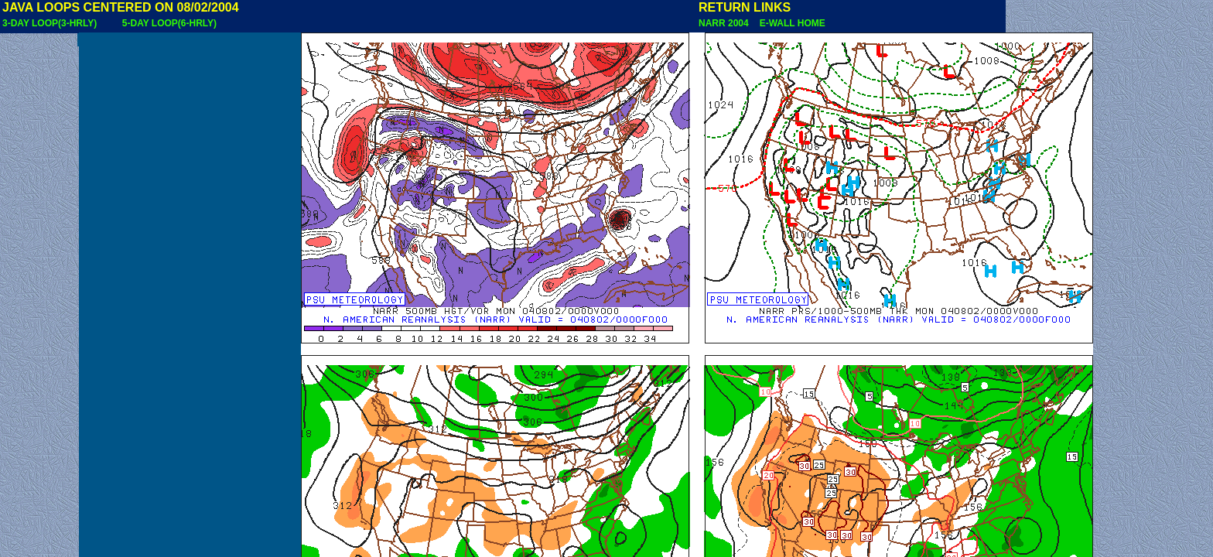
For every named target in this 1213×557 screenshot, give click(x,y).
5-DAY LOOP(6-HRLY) (169, 23)
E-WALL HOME (789, 23)
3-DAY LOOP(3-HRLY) (49, 23)
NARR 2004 (725, 23)
